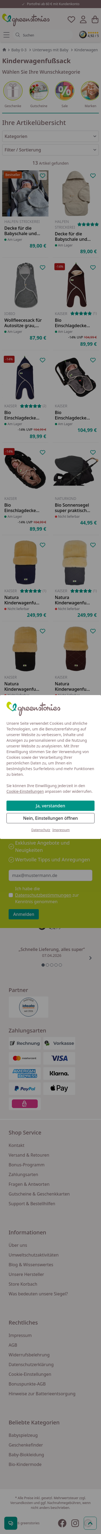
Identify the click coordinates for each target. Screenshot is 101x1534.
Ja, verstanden (50, 806)
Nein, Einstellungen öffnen (50, 818)
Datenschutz (40, 830)
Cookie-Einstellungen (25, 791)
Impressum (61, 830)
